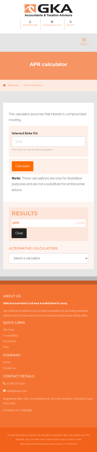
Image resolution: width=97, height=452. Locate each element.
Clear (19, 233)
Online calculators (33, 85)
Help (6, 346)
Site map (8, 329)
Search (70, 23)
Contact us (9, 368)
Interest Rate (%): (25, 133)
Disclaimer (9, 341)
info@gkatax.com (52, 23)
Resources (13, 85)
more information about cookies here (60, 439)
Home (6, 362)
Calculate (22, 166)
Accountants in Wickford (63, 443)
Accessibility (10, 335)
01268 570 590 (30, 23)
